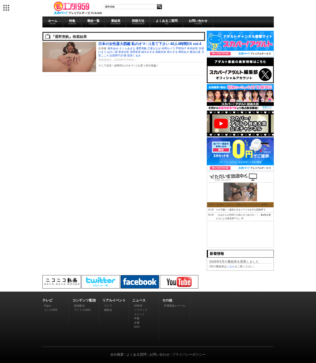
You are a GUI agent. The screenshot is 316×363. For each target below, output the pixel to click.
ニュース (139, 300)
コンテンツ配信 (84, 300)
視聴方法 (138, 22)
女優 (136, 322)
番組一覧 (93, 22)
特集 (72, 22)
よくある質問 (136, 354)
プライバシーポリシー (189, 354)
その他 (167, 300)
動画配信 (79, 305)
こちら (231, 266)
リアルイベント (114, 300)
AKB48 (138, 305)
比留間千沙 (116, 55)
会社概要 (117, 354)
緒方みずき (148, 52)
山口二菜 (112, 52)
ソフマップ (140, 309)
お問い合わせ (198, 22)
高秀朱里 (135, 52)
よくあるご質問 (167, 22)
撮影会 (108, 309)
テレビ (47, 300)
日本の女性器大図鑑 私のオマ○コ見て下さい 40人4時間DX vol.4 (149, 44)
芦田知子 (181, 48)
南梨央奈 (160, 52)
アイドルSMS (82, 309)
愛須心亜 (195, 52)
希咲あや (183, 52)
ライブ (108, 305)
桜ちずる (172, 52)
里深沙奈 (123, 52)
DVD (137, 326)
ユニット (139, 314)
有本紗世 (192, 48)
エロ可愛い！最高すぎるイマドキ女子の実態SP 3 (241, 209)
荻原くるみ (134, 55)
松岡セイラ (168, 48)
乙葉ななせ (154, 48)
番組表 (116, 22)
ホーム (52, 22)
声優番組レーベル (174, 305)
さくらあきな (127, 48)
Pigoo (47, 305)
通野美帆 (141, 48)
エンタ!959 (50, 309)
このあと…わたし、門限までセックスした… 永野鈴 (242, 204)
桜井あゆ (113, 48)
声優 (136, 318)
